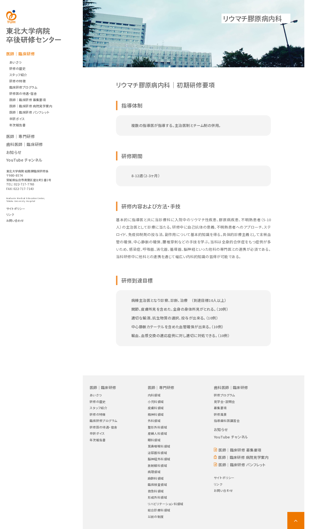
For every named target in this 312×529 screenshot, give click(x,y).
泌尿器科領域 (157, 452)
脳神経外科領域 (159, 459)
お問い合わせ (15, 220)
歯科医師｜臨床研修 (24, 144)
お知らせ (14, 152)
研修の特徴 (17, 81)
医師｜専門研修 (20, 136)
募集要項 (220, 407)
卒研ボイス (17, 118)
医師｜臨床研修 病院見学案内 (30, 106)
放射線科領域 (157, 465)
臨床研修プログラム (23, 87)
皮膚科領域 (156, 407)
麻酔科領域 (156, 478)
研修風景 (220, 414)
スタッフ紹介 (18, 74)
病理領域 (154, 471)
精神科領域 (156, 414)
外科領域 (154, 420)
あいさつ (15, 62)
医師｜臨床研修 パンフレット (29, 112)
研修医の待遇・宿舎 (23, 93)
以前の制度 (156, 516)
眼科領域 (154, 440)
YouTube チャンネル (24, 160)
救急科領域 (156, 491)
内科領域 (154, 395)
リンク (10, 214)
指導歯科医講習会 (227, 420)
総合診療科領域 (159, 510)
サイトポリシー (15, 208)
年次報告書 (17, 125)
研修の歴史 (17, 68)
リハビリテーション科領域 (166, 503)
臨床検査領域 (157, 484)
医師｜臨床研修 (20, 54)
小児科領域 (156, 401)
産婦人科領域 (157, 433)
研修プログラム (224, 395)
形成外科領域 (157, 497)
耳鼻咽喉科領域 (159, 446)
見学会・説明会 (224, 401)
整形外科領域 (157, 427)
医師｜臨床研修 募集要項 (27, 99)
